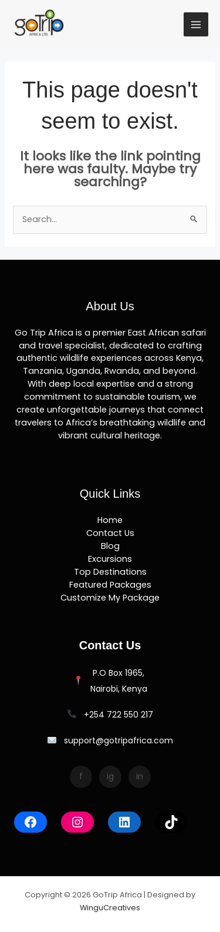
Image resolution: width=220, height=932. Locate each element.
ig (110, 776)
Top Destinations (110, 572)
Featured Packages (110, 585)
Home (110, 520)
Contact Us (110, 533)
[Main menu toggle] (196, 24)
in (139, 776)
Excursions (110, 559)
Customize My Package (110, 598)
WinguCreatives (110, 908)
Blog (110, 546)
